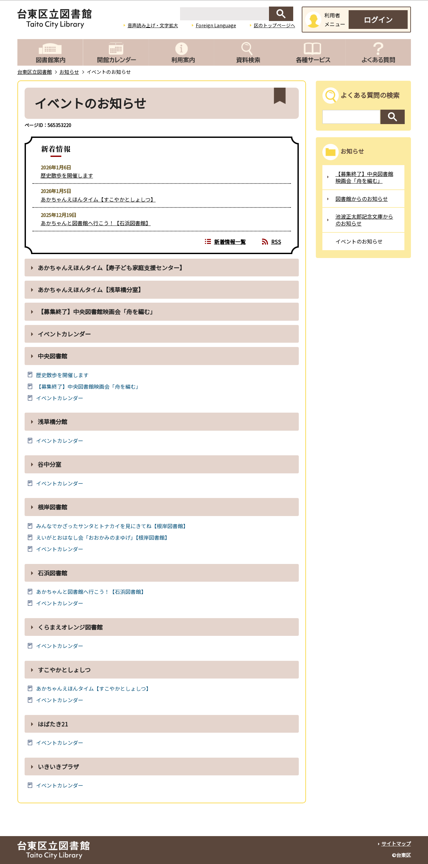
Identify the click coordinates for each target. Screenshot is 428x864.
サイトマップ (396, 843)
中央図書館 (52, 356)
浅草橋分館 (52, 421)
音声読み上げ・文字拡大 (153, 25)
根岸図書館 (52, 507)
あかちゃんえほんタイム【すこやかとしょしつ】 (98, 199)
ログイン (378, 19)
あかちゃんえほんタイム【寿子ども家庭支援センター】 (111, 267)
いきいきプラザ (58, 766)
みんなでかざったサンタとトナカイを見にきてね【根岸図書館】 (112, 526)
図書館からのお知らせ (362, 199)
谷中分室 (49, 464)
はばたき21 (53, 724)
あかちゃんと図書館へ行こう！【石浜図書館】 (96, 223)
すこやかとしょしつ (64, 669)
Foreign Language (216, 25)
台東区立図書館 (34, 71)
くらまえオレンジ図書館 (70, 627)
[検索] (224, 13)
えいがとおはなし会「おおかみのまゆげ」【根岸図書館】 (103, 537)
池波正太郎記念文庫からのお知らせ (364, 219)
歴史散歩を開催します (67, 175)
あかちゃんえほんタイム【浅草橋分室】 (92, 289)
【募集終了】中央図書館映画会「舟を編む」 (97, 311)
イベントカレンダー (64, 334)
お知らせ (69, 71)
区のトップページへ (274, 25)
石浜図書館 (52, 573)
